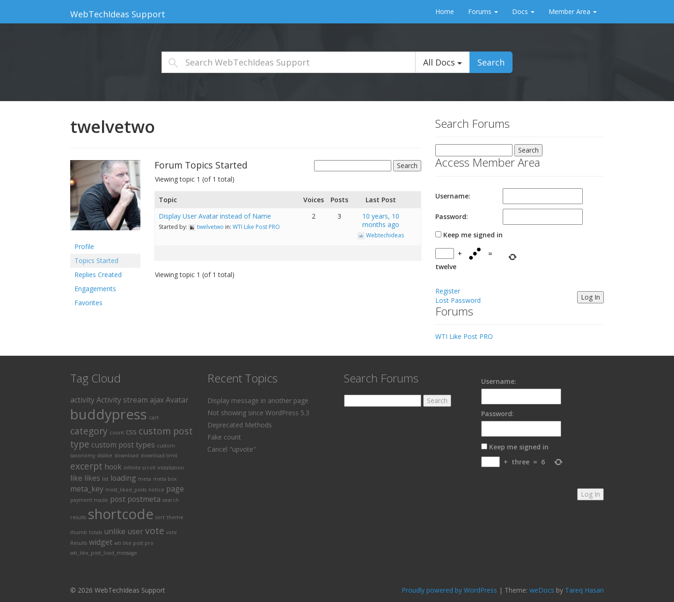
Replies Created (98, 274)
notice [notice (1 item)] (156, 489)
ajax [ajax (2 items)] (157, 400)
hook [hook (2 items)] (113, 467)
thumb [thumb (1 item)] (78, 532)
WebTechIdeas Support (117, 14)
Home (444, 11)
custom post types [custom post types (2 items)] (123, 445)
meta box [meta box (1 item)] (165, 479)
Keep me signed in (473, 234)
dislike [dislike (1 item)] (104, 455)
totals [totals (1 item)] (95, 532)
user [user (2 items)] (135, 531)
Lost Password (458, 300)
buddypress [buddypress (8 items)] (108, 414)
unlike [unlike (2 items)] (114, 531)
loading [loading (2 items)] (123, 478)
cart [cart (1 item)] (154, 417)
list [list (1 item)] (105, 479)
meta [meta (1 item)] (144, 479)
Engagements (95, 288)
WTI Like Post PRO (256, 227)
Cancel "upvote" (231, 449)
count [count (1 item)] (117, 432)
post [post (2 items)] (117, 499)
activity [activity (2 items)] (82, 400)
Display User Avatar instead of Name (215, 216)
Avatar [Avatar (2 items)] (177, 400)
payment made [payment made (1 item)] (89, 500)
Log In (590, 297)
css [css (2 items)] (131, 431)
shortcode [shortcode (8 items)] (121, 514)
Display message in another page (257, 400)
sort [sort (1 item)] (160, 517)
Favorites (88, 302)
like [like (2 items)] (76, 478)
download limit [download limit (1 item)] (158, 455)
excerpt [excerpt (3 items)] (86, 466)
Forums (483, 11)
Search (491, 62)
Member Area (573, 11)
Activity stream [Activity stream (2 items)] (122, 400)
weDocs (541, 590)
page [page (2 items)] (175, 489)
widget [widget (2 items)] (100, 542)
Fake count (224, 437)
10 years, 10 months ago (380, 220)
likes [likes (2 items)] (92, 478)
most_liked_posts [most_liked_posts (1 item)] (126, 489)
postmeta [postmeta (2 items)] (144, 499)
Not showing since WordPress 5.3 (258, 412)
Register (447, 290)
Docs (523, 11)
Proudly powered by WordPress (449, 590)
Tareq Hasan (584, 590)
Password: (451, 216)
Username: (452, 195)
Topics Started (96, 260)
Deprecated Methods (239, 424)
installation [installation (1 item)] (170, 467)
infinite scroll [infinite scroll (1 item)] (139, 467)
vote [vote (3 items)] (154, 530)
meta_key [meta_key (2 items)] (86, 489)
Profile (84, 246)
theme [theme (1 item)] (175, 517)
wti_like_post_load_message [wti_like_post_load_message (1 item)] (103, 553)
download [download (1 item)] (126, 455)
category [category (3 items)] (89, 431)
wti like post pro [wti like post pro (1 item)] (134, 543)
